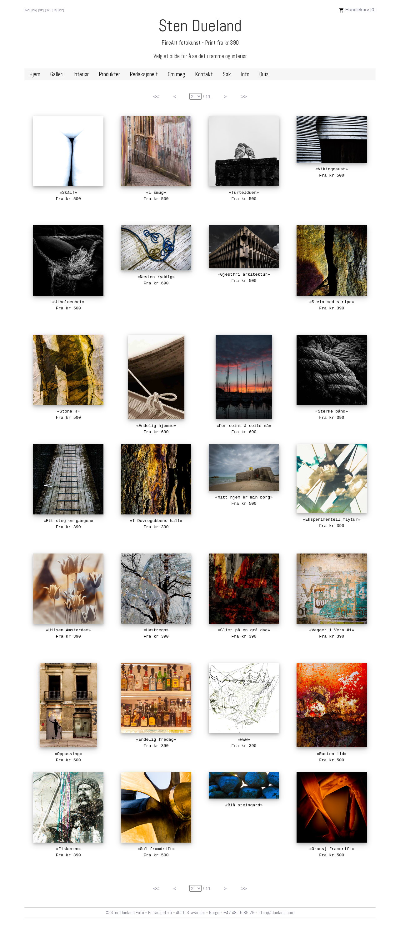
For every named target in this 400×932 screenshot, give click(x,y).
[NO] (27, 10)
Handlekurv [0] (357, 9)
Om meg (176, 74)
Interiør (81, 74)
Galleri (56, 74)
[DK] (34, 10)
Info (245, 74)
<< (156, 96)
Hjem (34, 74)
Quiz (263, 74)
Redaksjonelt (144, 74)
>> (244, 96)
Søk (227, 74)
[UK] (48, 10)
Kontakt (204, 74)
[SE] (41, 10)
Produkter (109, 74)
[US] (55, 10)
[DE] (61, 10)
